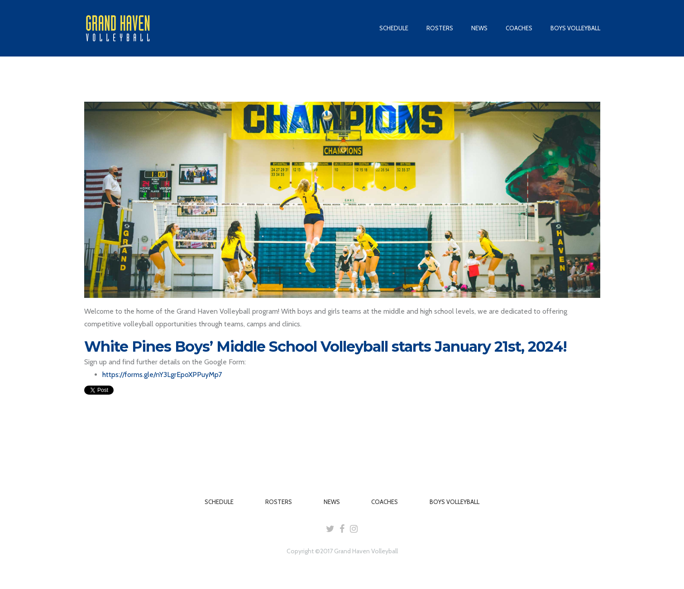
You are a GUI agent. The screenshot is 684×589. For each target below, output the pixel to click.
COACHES (519, 28)
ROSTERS (439, 28)
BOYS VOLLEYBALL (575, 28)
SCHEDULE (393, 28)
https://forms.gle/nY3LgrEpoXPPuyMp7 (162, 374)
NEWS (479, 28)
